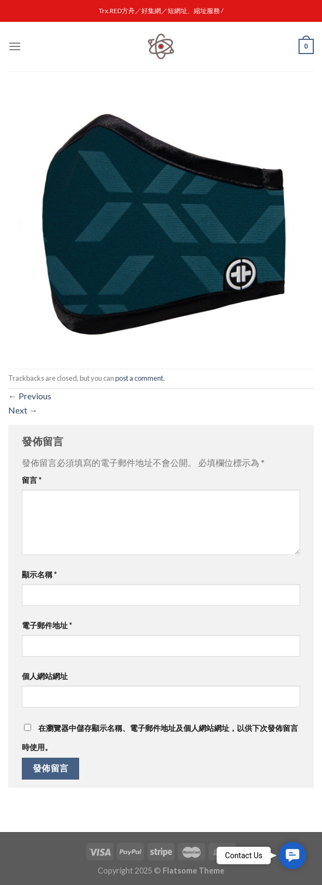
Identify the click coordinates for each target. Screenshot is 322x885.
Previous (29, 396)
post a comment (139, 378)
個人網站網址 (45, 676)
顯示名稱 (39, 574)
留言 (31, 480)
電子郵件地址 (47, 625)
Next (23, 410)
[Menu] (14, 46)
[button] (292, 855)
